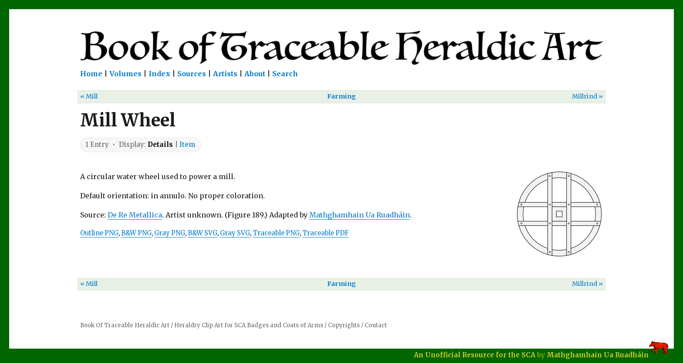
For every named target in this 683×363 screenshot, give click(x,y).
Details (160, 144)
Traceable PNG (276, 233)
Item (187, 144)
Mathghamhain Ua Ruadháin (359, 214)
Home (91, 73)
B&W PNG (136, 233)
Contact (376, 325)
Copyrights (344, 325)
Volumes (125, 73)
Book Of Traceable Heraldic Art (124, 325)
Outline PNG (99, 233)
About (254, 73)
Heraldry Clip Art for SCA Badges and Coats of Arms (248, 325)
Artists (225, 73)
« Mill (89, 96)
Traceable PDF (325, 233)
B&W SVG (202, 233)
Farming (341, 96)
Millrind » (587, 96)
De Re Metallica (135, 214)
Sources (191, 73)
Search (285, 73)
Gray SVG (235, 233)
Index (159, 73)
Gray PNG (169, 233)
